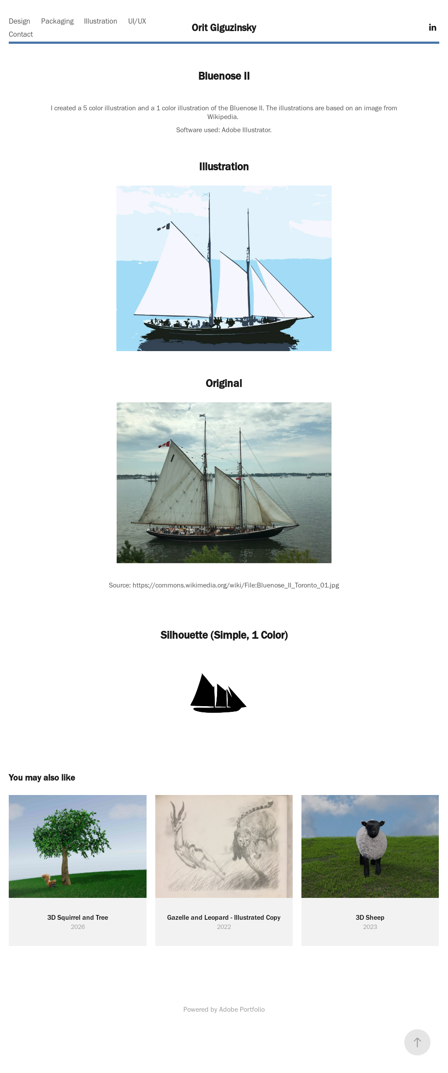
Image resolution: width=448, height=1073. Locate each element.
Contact (21, 34)
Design (19, 21)
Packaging (57, 21)
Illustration (100, 21)
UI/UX (137, 21)
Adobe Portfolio (242, 1009)
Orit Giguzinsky (224, 27)
